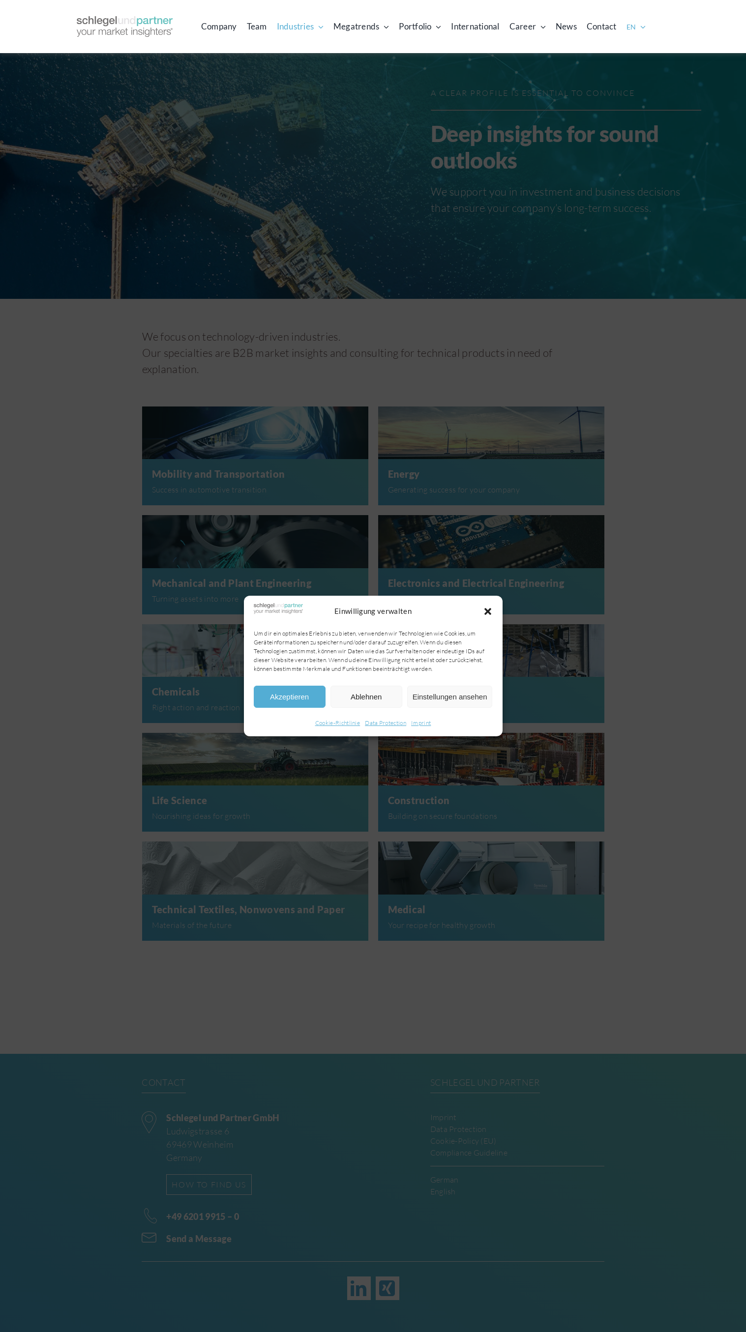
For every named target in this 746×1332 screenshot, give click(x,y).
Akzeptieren (289, 697)
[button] (488, 611)
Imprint (421, 722)
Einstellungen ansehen (450, 697)
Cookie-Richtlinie (337, 722)
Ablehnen (366, 697)
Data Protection (385, 722)
